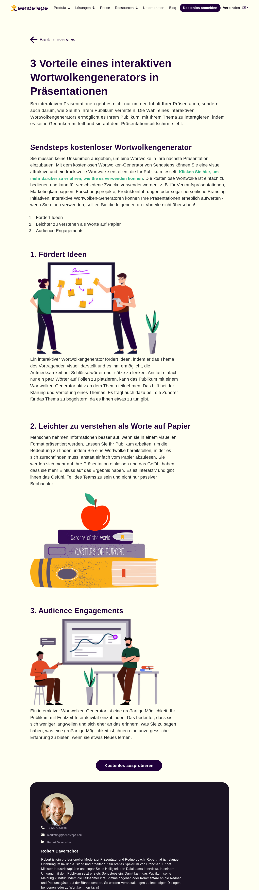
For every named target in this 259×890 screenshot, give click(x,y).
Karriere (203, 720)
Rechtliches (207, 736)
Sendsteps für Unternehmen (43, 774)
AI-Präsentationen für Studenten (102, 708)
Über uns (204, 713)
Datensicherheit (210, 752)
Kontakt (203, 705)
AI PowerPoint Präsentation (44, 721)
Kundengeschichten (159, 713)
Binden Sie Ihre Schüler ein (100, 761)
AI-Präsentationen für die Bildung (102, 721)
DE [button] (244, 7)
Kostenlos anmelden (200, 8)
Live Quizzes (43, 801)
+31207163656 (68, 583)
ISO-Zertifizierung (212, 760)
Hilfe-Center (152, 720)
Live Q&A (39, 785)
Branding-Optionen (48, 745)
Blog (145, 705)
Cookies (203, 744)
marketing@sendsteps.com (76, 591)
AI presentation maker (45, 708)
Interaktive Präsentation (42, 734)
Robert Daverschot (71, 598)
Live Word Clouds (47, 793)
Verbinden (231, 8)
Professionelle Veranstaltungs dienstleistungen (46, 758)
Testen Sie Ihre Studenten (100, 748)
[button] (62, 8)
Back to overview (62, 37)
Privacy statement (218, 828)
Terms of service (174, 828)
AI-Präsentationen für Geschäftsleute (103, 734)
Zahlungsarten (209, 728)
